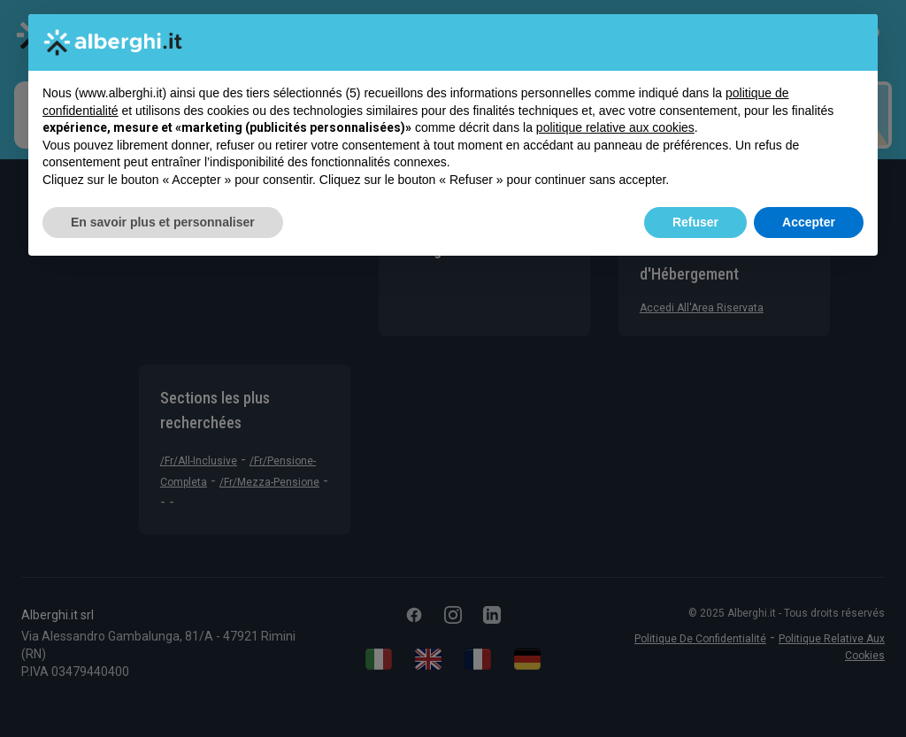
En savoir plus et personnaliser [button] (163, 222)
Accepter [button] (808, 222)
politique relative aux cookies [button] (615, 127)
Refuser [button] (695, 222)
